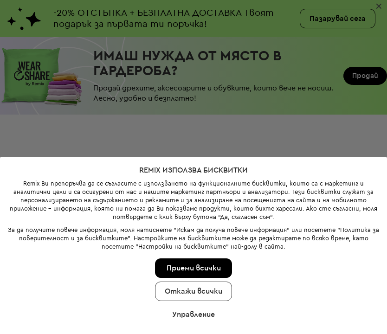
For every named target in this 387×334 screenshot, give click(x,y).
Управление (193, 314)
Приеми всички (194, 268)
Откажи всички (193, 291)
